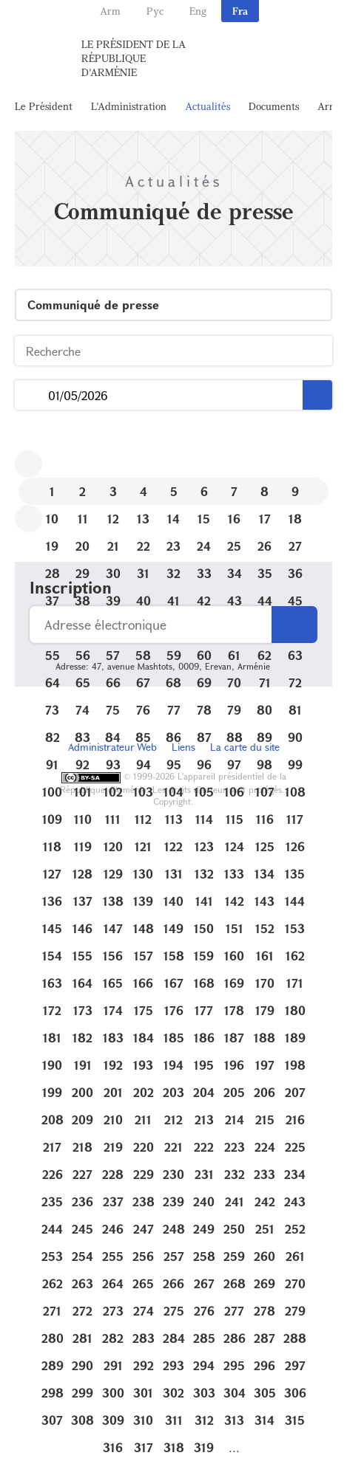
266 (173, 1283)
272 (82, 1311)
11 (83, 518)
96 (204, 764)
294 (204, 1365)
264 (113, 1283)
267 (204, 1283)
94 (143, 764)
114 (204, 819)
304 (234, 1392)
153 (295, 928)
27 (295, 546)
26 (264, 546)
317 (143, 1447)
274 (143, 1311)
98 (264, 764)
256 (143, 1256)
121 (143, 846)
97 (234, 764)
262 (52, 1283)
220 (143, 1147)
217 (52, 1147)
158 (174, 955)
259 (234, 1256)
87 (204, 737)
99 (295, 764)
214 (234, 1119)
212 (173, 1119)
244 (52, 1229)
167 (173, 983)
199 (52, 1092)
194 (173, 1065)
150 (204, 928)
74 (82, 710)
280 (52, 1338)
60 (204, 655)
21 (113, 546)
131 (174, 873)
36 (295, 573)
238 (143, 1201)
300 (113, 1392)
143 (264, 901)
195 (204, 1065)
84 (113, 737)
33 (204, 573)
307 (52, 1420)
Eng (197, 11)
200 (82, 1092)
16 (234, 518)
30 (113, 573)
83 (82, 737)
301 (143, 1392)
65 (82, 682)
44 (264, 600)
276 (204, 1311)
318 (174, 1447)
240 (204, 1201)
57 (113, 655)
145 (52, 928)
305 (265, 1392)
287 (264, 1338)
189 (295, 1037)
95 (173, 764)
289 (52, 1365)
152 (264, 928)
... (31, 395)
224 (265, 1147)
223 (234, 1147)
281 (82, 1338)
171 (294, 983)
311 (174, 1420)
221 (173, 1147)
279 (295, 1311)
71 (265, 682)
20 (82, 546)
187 (234, 1037)
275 (174, 1311)
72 (295, 682)
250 (234, 1229)
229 (143, 1174)
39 (113, 600)
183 (113, 1037)
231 (204, 1174)
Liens (183, 747)
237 (113, 1201)
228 (113, 1174)
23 (173, 546)
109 (52, 819)
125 (264, 846)
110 (83, 819)
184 (143, 1037)
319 (204, 1447)
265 (143, 1283)
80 (264, 710)
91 (52, 764)
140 (173, 901)
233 (264, 1174)
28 (52, 573)
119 (83, 846)
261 (295, 1256)
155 (82, 955)
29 (82, 573)
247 (143, 1229)
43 (234, 600)
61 (234, 655)
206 (264, 1092)
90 (295, 737)
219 (113, 1147)
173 (82, 1010)
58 (143, 655)
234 (295, 1174)
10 (52, 518)
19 (52, 546)
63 (295, 655)
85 (143, 737)
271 (52, 1311)
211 (143, 1119)
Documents (274, 106)
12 (113, 518)
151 (234, 928)
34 (234, 573)
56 (82, 655)
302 (173, 1392)
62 (264, 655)
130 (143, 873)
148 (143, 928)
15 (204, 518)
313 (234, 1420)
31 (143, 573)
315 (295, 1420)
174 (113, 1010)
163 (52, 983)
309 (113, 1420)
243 (295, 1201)
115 (234, 819)
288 (294, 1338)
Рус (155, 11)
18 (295, 518)
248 (174, 1229)
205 (234, 1092)
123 (204, 846)
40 (143, 600)
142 (234, 901)
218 (82, 1147)
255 (113, 1256)
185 (174, 1037)
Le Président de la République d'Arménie (133, 58)
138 (113, 901)
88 (234, 737)
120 (113, 846)
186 (204, 1037)
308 (82, 1420)
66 (113, 682)
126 (295, 846)
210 (113, 1119)
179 (264, 1010)
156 (113, 955)
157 (143, 955)
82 (52, 737)
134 (264, 873)
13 (143, 518)
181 (52, 1037)
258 (204, 1256)
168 (204, 983)
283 (143, 1338)
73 (52, 710)
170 (264, 983)
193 (143, 1065)
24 (204, 546)
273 (113, 1311)
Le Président (44, 106)
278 (264, 1311)
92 (82, 764)
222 (204, 1147)
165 (113, 983)
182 (82, 1037)
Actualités (207, 106)
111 (113, 819)
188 (264, 1037)
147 (113, 928)
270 (295, 1283)
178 (234, 1010)
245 (82, 1229)
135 (295, 873)
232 (234, 1174)
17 (265, 518)
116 (265, 819)
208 (52, 1119)
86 (173, 737)
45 (295, 600)
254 (82, 1256)
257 (174, 1256)
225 (295, 1147)
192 (113, 1065)
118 (52, 846)
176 (173, 1010)
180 (295, 1010)
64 (52, 682)
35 (264, 573)
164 (82, 983)
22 (143, 546)
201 (113, 1092)
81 (295, 710)
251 (264, 1229)
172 (52, 1010)
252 (295, 1229)
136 (52, 901)
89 (264, 737)
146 (82, 928)
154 (52, 955)
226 (52, 1174)
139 (143, 901)
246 (113, 1229)
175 (143, 1010)
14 (173, 518)
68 (173, 682)
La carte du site (245, 747)
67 (143, 682)
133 (234, 873)
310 (143, 1420)
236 (82, 1201)
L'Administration (128, 106)
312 (204, 1420)
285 (204, 1338)
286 (234, 1338)
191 (83, 1065)
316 (113, 1447)
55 (52, 655)
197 (264, 1065)
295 (234, 1365)
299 (82, 1392)
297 (295, 1365)
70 (234, 682)
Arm (110, 11)
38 (82, 600)
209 (82, 1119)
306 (295, 1392)
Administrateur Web (112, 747)
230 (173, 1174)
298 (52, 1392)
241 (234, 1201)
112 (143, 819)
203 (173, 1092)
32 (173, 573)
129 (113, 873)
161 (265, 955)
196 (234, 1065)
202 (143, 1092)
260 (264, 1256)
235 (52, 1201)
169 (234, 983)
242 (265, 1201)
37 (52, 600)
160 (234, 955)
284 (174, 1338)
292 (143, 1365)
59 (173, 655)
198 (295, 1065)
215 (264, 1119)
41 (173, 600)
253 (52, 1256)
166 (143, 983)
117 (294, 819)
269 (264, 1283)
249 (204, 1229)
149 (173, 928)
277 (234, 1311)
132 (204, 873)
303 (204, 1392)
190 (52, 1065)
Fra (240, 11)
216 (295, 1119)
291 (113, 1365)
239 (173, 1201)
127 (52, 873)
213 (204, 1119)
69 (204, 682)
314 (264, 1420)
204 (204, 1092)
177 (204, 1010)
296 (264, 1365)
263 (82, 1283)
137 (82, 901)
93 (113, 764)
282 (113, 1338)
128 (82, 873)
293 (173, 1365)
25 (234, 546)
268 (234, 1283)
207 (295, 1092)
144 (295, 901)
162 (295, 955)
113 (174, 819)
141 (204, 901)
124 (234, 846)
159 (204, 955)
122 (173, 846)
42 (204, 600)
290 (82, 1365)
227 (82, 1174)
